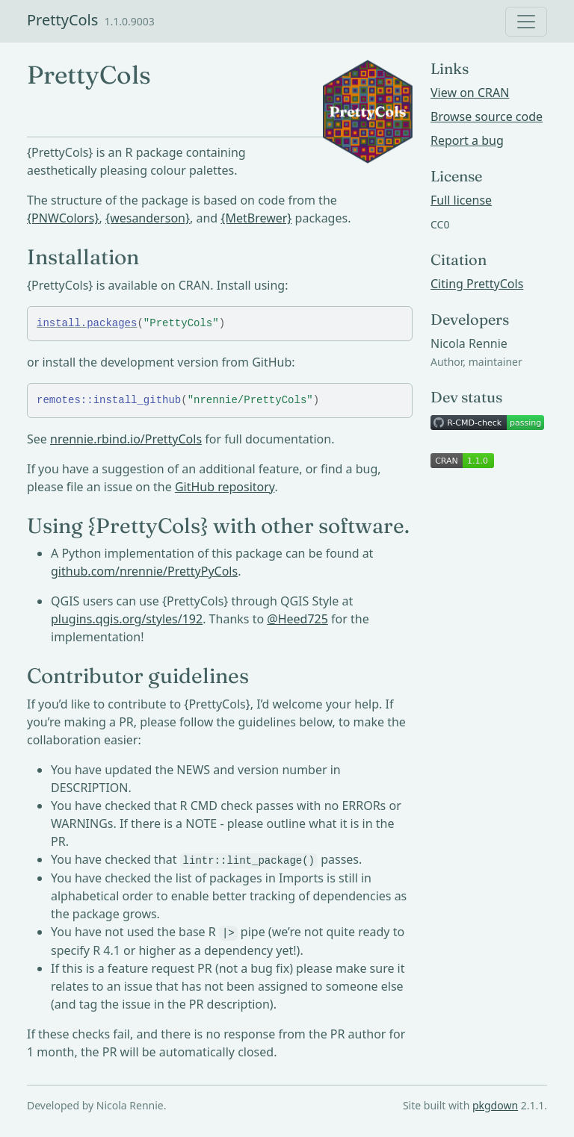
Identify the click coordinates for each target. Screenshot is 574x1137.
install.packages (87, 323)
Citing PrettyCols (476, 283)
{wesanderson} (147, 218)
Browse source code (486, 116)
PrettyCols (62, 20)
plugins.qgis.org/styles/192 (127, 619)
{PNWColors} (63, 218)
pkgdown (495, 1105)
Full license (461, 200)
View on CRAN (469, 92)
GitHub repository (225, 487)
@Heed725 (297, 619)
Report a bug (467, 140)
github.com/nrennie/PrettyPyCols (144, 571)
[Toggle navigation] (526, 22)
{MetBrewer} (255, 218)
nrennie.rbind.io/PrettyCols (126, 439)
